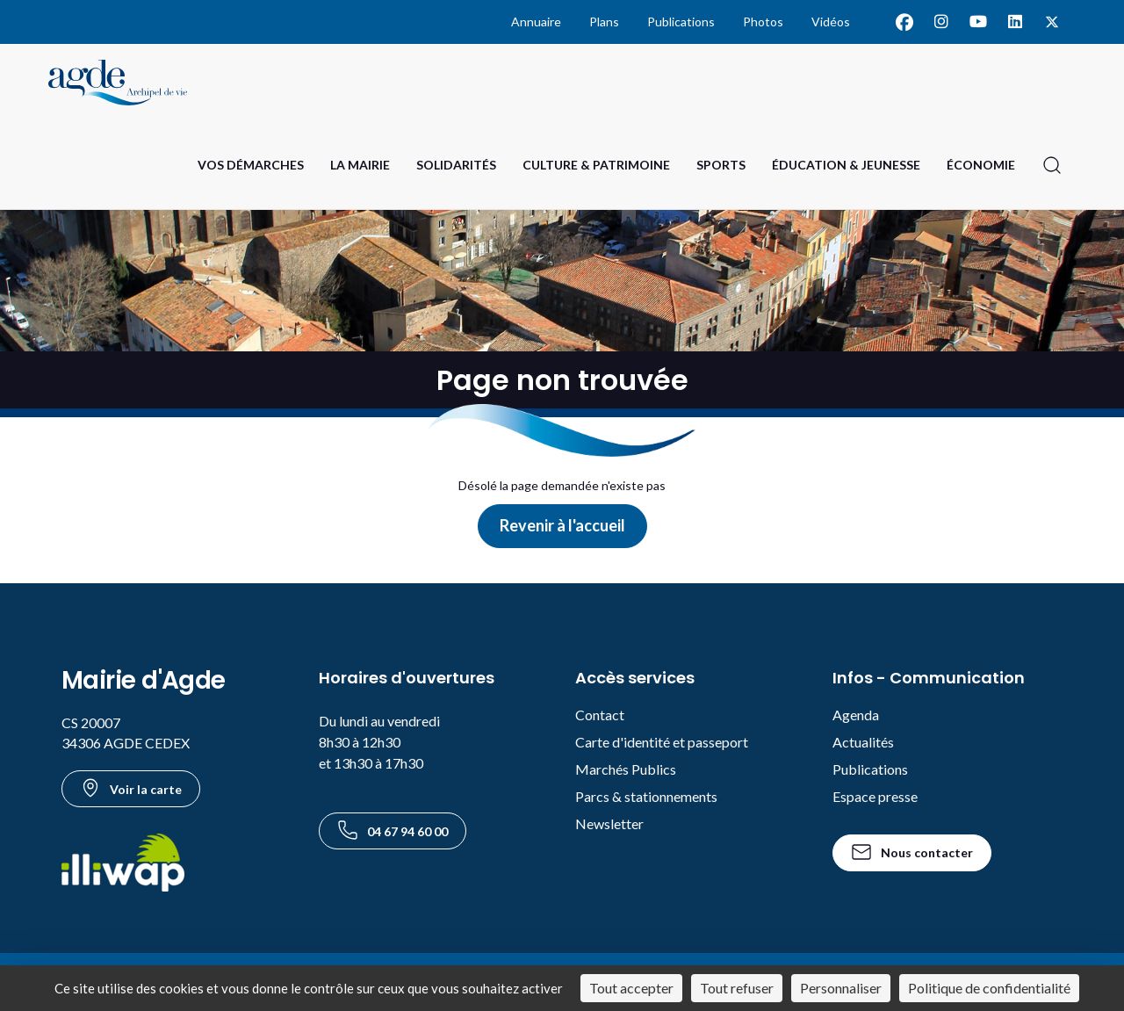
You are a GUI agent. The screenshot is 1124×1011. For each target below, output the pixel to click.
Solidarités (456, 164)
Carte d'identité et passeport (661, 741)
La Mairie (360, 164)
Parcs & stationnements (646, 796)
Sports (721, 164)
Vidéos (830, 21)
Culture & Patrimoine (596, 164)
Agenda (855, 714)
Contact (599, 714)
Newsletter (609, 823)
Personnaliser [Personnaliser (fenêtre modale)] (841, 987)
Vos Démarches (251, 164)
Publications (681, 21)
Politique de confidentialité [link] (989, 987)
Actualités (863, 741)
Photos (763, 21)
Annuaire (536, 21)
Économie (981, 164)
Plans (604, 21)
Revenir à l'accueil (562, 525)
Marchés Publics (625, 769)
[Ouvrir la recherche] (1052, 165)
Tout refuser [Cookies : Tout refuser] (737, 987)
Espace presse (875, 796)
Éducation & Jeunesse (846, 164)
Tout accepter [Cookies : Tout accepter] (631, 987)
